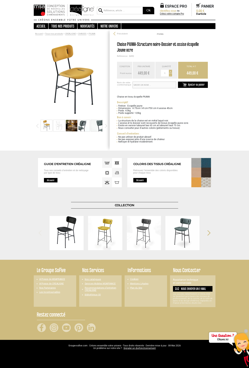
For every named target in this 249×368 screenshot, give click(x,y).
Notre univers (109, 26)
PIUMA (92, 34)
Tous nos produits (54, 34)
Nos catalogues (93, 279)
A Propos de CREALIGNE (51, 284)
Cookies (134, 279)
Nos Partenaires (47, 288)
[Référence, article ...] (120, 10)
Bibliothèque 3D (93, 295)
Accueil (41, 26)
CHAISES (82, 34)
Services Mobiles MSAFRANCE (100, 284)
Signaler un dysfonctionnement (139, 348)
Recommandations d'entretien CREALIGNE (100, 289)
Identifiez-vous (168, 11)
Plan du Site (136, 288)
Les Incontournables (49, 292)
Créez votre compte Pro (172, 14)
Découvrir (51, 180)
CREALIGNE (70, 34)
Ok (148, 10)
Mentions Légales (139, 284)
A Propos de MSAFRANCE (52, 279)
